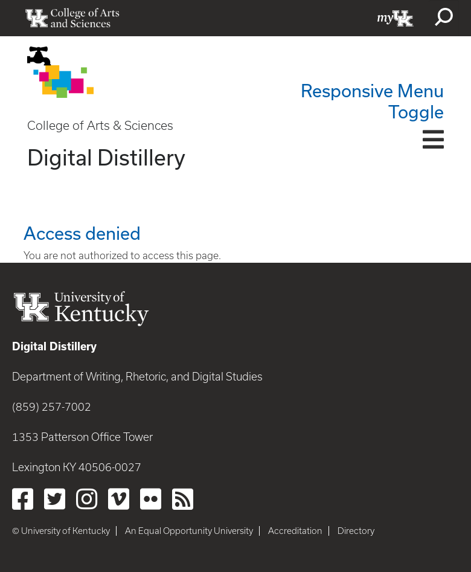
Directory (356, 531)
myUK (395, 18)
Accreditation (295, 531)
